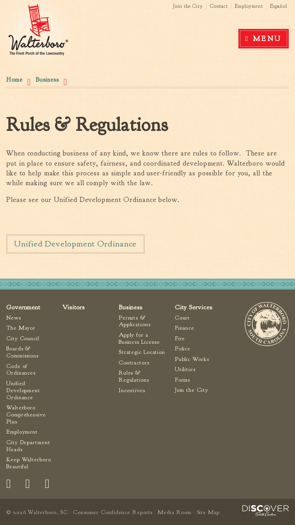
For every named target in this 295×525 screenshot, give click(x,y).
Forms (182, 380)
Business (47, 80)
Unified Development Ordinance (75, 243)
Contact (219, 6)
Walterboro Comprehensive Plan (26, 414)
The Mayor (21, 328)
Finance (184, 328)
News (13, 317)
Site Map (208, 512)
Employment (249, 6)
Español (278, 6)
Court (182, 317)
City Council (22, 338)
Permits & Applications (135, 321)
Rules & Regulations (134, 376)
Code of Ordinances (21, 369)
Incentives (132, 390)
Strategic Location (142, 352)
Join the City (188, 6)
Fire (180, 338)
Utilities (185, 369)
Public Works (192, 359)
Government (23, 307)
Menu (267, 38)
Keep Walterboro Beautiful (28, 463)
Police (182, 348)
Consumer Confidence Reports (113, 512)
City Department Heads (28, 446)
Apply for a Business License (139, 338)
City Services (193, 307)
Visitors (73, 307)
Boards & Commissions (22, 352)
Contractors (134, 362)
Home (14, 80)
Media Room (174, 512)
